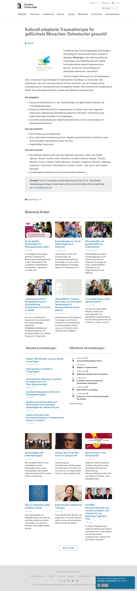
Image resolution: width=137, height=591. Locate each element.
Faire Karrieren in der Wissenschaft (95, 454)
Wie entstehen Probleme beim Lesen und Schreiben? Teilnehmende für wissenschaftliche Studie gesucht (68, 304)
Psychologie (32, 199)
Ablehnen (105, 585)
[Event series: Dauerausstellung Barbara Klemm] (86, 358)
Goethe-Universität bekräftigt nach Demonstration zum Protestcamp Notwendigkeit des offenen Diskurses (42, 405)
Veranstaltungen (112, 14)
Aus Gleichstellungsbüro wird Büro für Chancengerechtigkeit (43, 393)
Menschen (83, 14)
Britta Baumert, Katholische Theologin (68, 506)
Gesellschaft (48, 14)
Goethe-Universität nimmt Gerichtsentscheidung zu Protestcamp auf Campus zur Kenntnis (45, 417)
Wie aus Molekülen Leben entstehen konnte (37, 506)
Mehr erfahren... (122, 581)
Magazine (94, 3)
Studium (60, 14)
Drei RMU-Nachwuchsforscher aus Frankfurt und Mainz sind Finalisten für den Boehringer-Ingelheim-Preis (97, 511)
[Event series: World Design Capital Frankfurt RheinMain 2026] (87, 394)
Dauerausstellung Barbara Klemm (89, 361)
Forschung (34, 14)
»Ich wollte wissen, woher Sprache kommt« (97, 300)
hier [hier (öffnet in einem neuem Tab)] (70, 141)
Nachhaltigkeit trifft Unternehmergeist (34, 454)
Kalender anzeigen (76, 404)
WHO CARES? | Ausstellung (87, 390)
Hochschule (96, 14)
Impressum (69, 585)
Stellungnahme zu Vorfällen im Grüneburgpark (39, 370)
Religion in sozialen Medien (87, 367)
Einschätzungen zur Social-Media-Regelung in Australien (68, 244)
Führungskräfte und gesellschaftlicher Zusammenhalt (94, 244)
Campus (71, 14)
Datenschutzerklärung (82, 585)
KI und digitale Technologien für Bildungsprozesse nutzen (37, 244)
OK (99, 585)
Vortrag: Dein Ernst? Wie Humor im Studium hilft (67, 454)
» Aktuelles (22, 14)
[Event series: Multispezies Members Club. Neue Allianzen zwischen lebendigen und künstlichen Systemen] (87, 371)
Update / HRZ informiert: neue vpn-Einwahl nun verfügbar (45, 360)
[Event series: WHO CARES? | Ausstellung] (87, 387)
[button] (68, 547)
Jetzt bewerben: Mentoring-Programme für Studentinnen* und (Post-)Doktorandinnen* (43, 382)
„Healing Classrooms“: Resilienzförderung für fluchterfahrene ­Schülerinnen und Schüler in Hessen (37, 304)
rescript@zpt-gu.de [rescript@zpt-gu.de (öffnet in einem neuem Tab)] (43, 187)
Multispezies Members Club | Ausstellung (92, 374)
